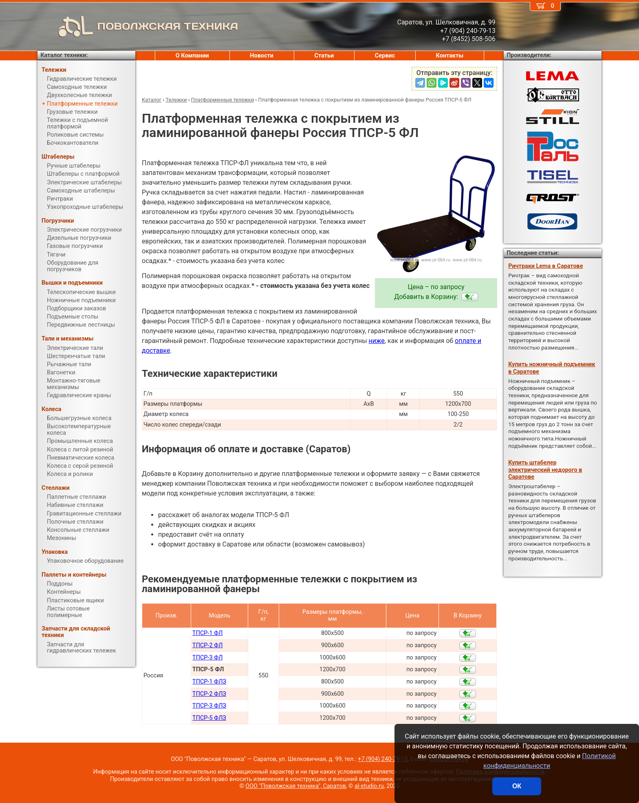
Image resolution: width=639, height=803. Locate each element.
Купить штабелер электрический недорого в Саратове (545, 469)
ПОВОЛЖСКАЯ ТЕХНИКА (137, 26)
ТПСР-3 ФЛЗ (209, 705)
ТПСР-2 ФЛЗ (209, 693)
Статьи (324, 55)
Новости (261, 55)
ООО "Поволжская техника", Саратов (295, 786)
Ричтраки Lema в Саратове (545, 266)
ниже (377, 341)
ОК (516, 786)
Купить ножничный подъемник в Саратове (551, 368)
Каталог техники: (64, 55)
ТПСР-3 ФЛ (207, 657)
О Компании (192, 55)
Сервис (385, 55)
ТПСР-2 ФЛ (207, 645)
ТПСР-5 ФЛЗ (209, 718)
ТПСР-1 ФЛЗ (209, 681)
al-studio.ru (369, 786)
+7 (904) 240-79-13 (383, 759)
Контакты (450, 55)
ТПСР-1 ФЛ (207, 633)
